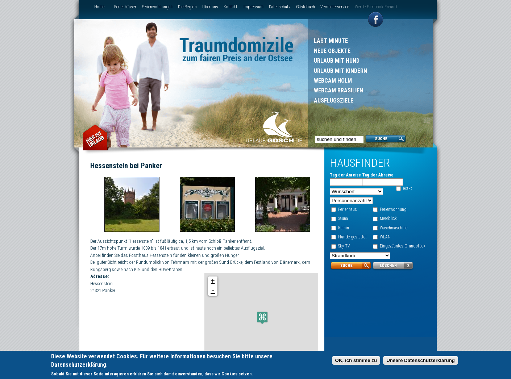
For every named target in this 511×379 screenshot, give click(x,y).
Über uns (210, 6)
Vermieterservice (334, 6)
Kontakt (230, 6)
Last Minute (331, 40)
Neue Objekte (332, 50)
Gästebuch (305, 6)
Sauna (343, 218)
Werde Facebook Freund (376, 6)
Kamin (343, 227)
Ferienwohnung (393, 209)
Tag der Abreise (378, 175)
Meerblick (388, 218)
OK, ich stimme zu (356, 360)
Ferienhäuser (125, 6)
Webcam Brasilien (338, 90)
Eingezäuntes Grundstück (402, 246)
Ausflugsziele (333, 100)
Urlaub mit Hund (337, 60)
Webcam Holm (333, 80)
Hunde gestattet (352, 237)
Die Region (187, 6)
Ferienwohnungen (157, 6)
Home (99, 6)
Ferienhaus (347, 209)
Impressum (253, 6)
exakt (407, 188)
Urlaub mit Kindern (340, 70)
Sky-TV (344, 246)
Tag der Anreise (345, 175)
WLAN (385, 237)
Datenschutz (280, 6)
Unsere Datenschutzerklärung (420, 360)
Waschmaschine (393, 227)
